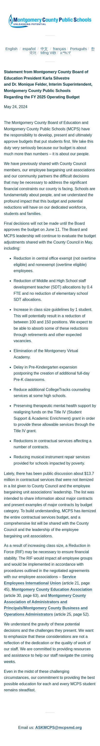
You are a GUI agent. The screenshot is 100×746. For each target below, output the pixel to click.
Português (78, 49)
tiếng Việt (48, 53)
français (59, 49)
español (29, 49)
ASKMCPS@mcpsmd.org (58, 728)
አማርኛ (65, 53)
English (11, 49)
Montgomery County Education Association (52, 589)
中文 (44, 49)
